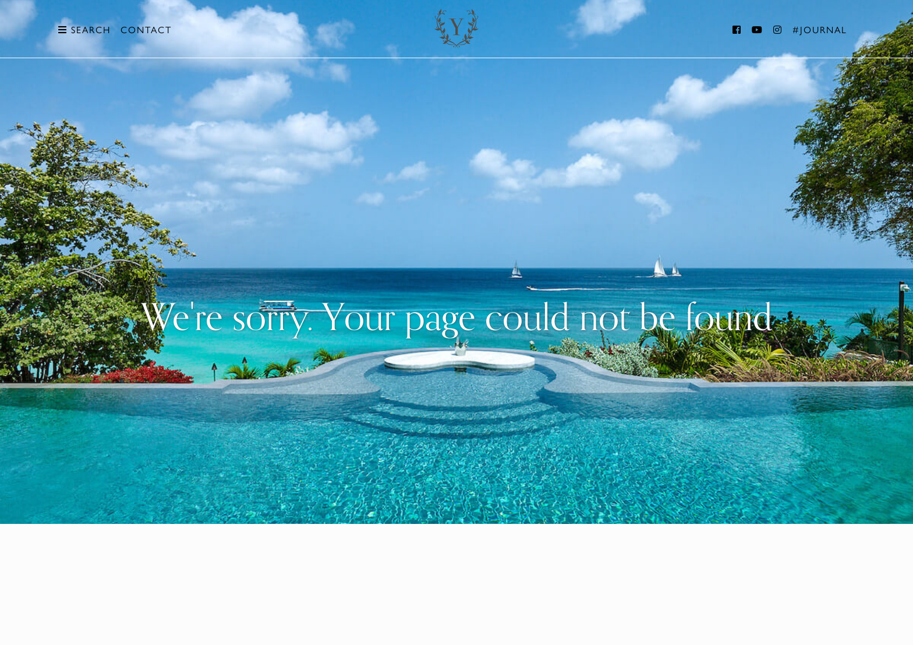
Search (84, 30)
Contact (146, 30)
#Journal (819, 30)
